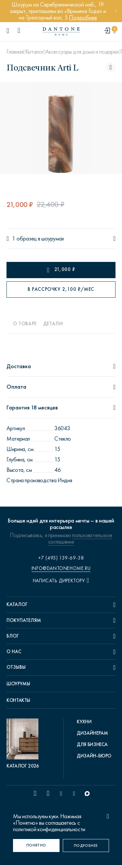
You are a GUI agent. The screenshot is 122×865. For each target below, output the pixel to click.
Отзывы (16, 667)
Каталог (34, 51)
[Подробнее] (86, 845)
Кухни (84, 722)
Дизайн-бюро (94, 756)
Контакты (18, 700)
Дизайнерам (92, 733)
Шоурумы (18, 684)
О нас (14, 651)
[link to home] (61, 31)
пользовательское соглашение (80, 538)
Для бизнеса (92, 744)
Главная (15, 51)
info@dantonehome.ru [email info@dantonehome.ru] (61, 568)
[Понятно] (36, 845)
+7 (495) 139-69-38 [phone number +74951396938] (61, 558)
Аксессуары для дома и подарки (81, 51)
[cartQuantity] (114, 31)
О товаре (25, 324)
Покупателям (24, 620)
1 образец (24, 238)
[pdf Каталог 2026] (24, 743)
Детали (53, 324)
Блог (13, 636)
